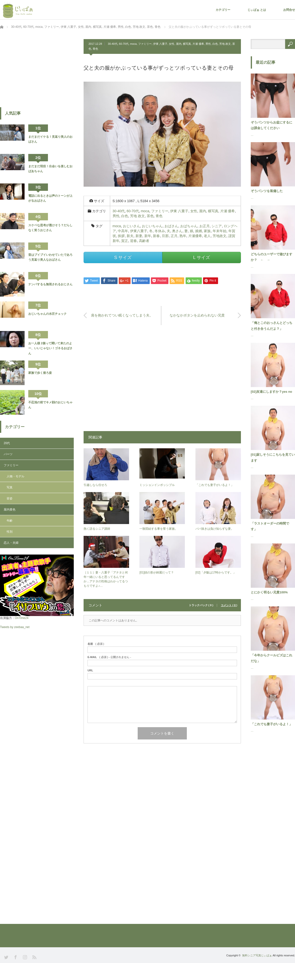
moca (133, 43)
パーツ (8, 454)
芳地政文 (219, 236)
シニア (216, 226)
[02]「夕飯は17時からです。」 (215, 572)
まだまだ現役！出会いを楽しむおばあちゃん (50, 169)
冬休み (160, 231)
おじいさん (131, 226)
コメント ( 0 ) (229, 605)
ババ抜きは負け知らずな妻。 (214, 528)
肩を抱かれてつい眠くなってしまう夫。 (122, 315)
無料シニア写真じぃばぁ (257, 955)
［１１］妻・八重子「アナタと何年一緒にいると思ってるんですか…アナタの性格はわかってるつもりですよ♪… (106, 579)
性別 (10, 531)
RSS (34, 957)
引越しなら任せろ (95, 485)
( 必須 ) (96, 644)
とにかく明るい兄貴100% (269, 592)
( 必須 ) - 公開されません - (109, 657)
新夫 (130, 236)
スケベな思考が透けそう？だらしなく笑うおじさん (50, 228)
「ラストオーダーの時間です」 (270, 526)
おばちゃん (188, 226)
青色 (95, 48)
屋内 (178, 43)
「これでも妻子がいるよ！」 (214, 485)
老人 (207, 236)
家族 (207, 231)
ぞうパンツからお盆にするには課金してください (271, 125)
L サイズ (201, 257)
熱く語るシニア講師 (97, 528)
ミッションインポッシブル (157, 485)
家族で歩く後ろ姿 (40, 373)
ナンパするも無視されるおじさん (50, 284)
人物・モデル (15, 476)
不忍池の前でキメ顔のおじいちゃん (50, 405)
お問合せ (289, 10)
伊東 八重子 (160, 43)
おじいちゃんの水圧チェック (47, 314)
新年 (147, 236)
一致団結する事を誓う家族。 (158, 528)
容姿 (10, 498)
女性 (171, 43)
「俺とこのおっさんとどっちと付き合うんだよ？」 (271, 325)
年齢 (10, 520)
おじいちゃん (152, 226)
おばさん (171, 226)
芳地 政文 (225, 43)
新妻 (138, 236)
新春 (156, 236)
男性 (208, 43)
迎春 (133, 241)
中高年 (123, 231)
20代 (7, 443)
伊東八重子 (138, 231)
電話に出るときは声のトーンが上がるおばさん (50, 198)
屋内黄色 (9, 509)
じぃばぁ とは (257, 10)
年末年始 (219, 231)
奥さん (177, 231)
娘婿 (198, 231)
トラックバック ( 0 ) (201, 605)
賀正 (124, 241)
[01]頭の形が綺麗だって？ (156, 572)
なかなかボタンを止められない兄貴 (197, 315)
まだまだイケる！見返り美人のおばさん (50, 139)
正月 (174, 236)
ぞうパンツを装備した (267, 191)
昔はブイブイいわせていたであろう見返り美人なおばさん (50, 257)
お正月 (204, 226)
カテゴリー (223, 10)
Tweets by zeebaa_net (15, 627)
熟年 (182, 236)
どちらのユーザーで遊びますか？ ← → (271, 257)
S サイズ (123, 257)
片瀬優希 (195, 236)
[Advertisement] (162, 380)
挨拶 (121, 236)
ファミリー (145, 43)
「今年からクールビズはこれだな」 (271, 658)
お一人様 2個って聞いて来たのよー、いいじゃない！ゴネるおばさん (50, 348)
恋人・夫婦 (11, 542)
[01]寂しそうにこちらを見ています (273, 457)
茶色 (150, 216)
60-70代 (124, 43)
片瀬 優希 (198, 43)
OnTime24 (22, 618)
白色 (215, 43)
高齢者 (144, 241)
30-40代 (113, 43)
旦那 (165, 236)
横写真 (187, 43)
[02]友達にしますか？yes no (271, 391)
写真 (10, 487)
